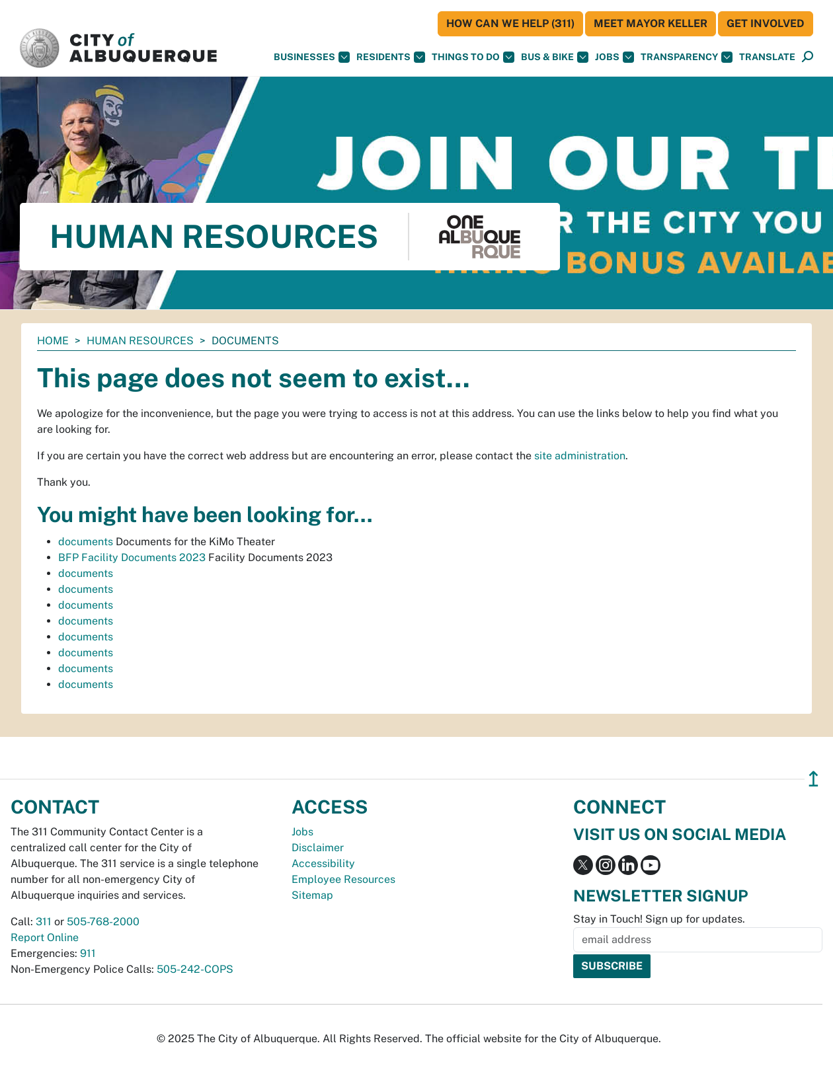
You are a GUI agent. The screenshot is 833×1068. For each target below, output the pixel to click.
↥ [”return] (813, 779)
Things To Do (473, 57)
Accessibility (323, 863)
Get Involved (766, 23)
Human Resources (140, 340)
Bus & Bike (554, 57)
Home (53, 340)
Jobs (614, 57)
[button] (767, 57)
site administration (579, 455)
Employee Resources (343, 879)
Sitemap (312, 895)
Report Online (45, 937)
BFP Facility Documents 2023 (132, 557)
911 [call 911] (88, 953)
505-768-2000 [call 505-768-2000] (103, 921)
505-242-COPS (195, 969)
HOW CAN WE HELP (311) (510, 23)
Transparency (687, 57)
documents (85, 541)
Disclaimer (318, 847)
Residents (390, 57)
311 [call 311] (44, 921)
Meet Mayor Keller (650, 23)
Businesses (312, 57)
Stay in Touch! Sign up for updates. (659, 919)
